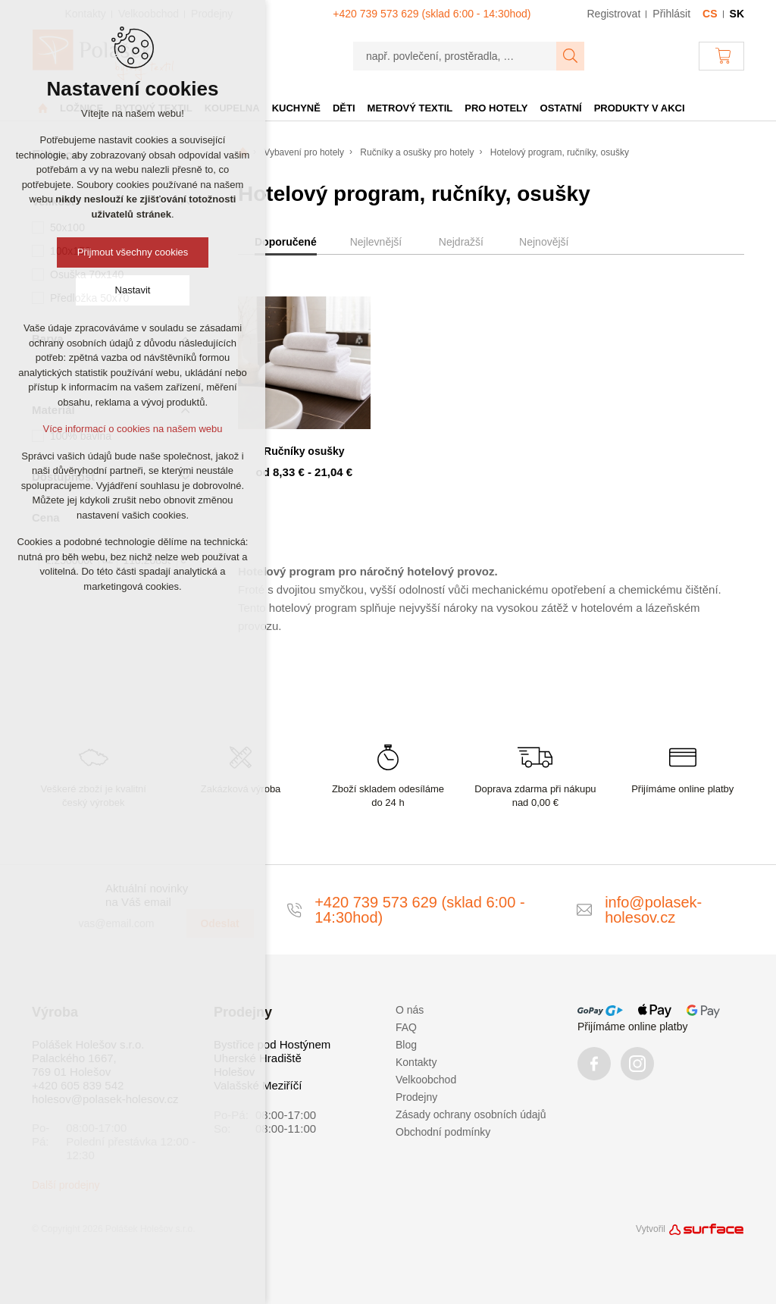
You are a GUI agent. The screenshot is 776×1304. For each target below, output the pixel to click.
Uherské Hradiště (258, 1058)
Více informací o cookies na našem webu (132, 428)
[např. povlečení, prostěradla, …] (455, 56)
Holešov (234, 1071)
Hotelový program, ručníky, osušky (559, 152)
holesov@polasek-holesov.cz (105, 1098)
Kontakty (416, 1062)
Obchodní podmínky (443, 1132)
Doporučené (286, 242)
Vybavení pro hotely (304, 152)
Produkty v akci (639, 108)
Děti (344, 108)
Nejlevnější (376, 242)
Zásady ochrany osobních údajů (471, 1114)
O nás (410, 1010)
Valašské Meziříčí (258, 1085)
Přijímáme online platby (632, 1026)
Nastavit (133, 290)
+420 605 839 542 (78, 1085)
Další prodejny (66, 1185)
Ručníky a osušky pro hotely (417, 152)
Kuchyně (296, 108)
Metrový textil (410, 108)
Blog (406, 1045)
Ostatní (561, 108)
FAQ (406, 1027)
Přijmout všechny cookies (133, 252)
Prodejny (416, 1097)
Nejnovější (543, 242)
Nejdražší (461, 242)
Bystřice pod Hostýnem (272, 1044)
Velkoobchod (426, 1080)
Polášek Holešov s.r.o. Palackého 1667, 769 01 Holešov (88, 1058)
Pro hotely (496, 108)
